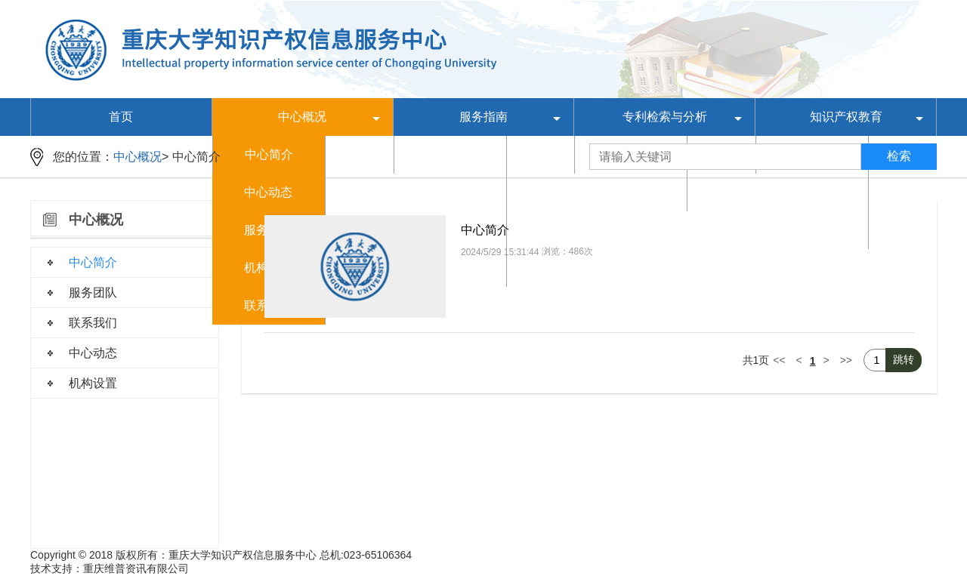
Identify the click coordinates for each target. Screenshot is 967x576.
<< (779, 360)
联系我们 (93, 322)
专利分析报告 (631, 192)
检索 (899, 155)
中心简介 (196, 156)
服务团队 (93, 292)
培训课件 (812, 192)
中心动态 (268, 192)
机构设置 (93, 383)
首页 (121, 116)
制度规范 (449, 192)
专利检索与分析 (665, 116)
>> (846, 360)
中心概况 (302, 116)
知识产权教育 (846, 116)
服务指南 (483, 116)
